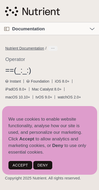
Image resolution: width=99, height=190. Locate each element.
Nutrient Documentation (24, 48)
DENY (42, 165)
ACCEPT (20, 165)
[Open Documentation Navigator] (7, 29)
